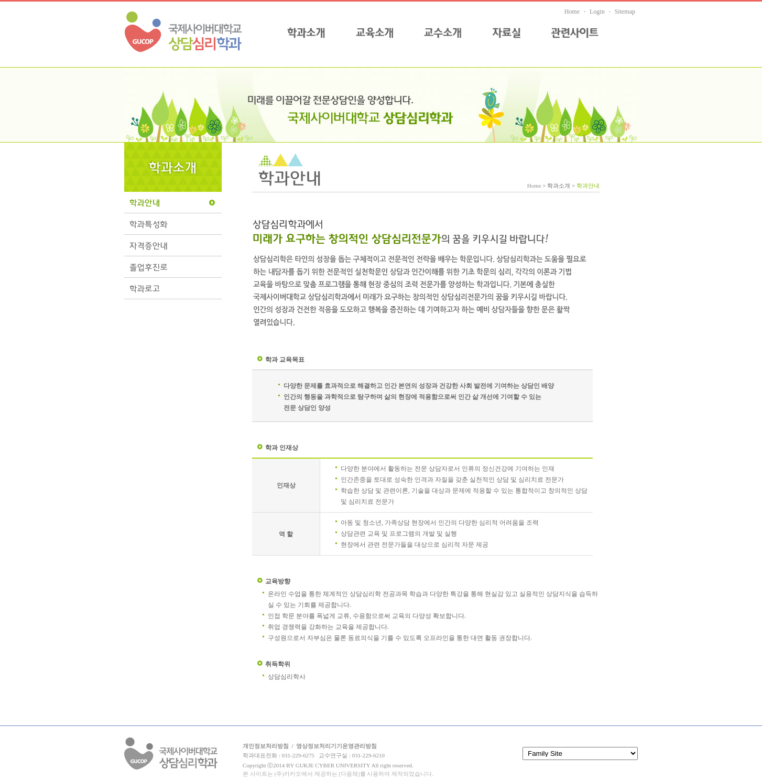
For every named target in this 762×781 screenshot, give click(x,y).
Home (572, 11)
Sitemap (625, 11)
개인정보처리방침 (266, 746)
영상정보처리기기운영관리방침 (336, 746)
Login (597, 11)
